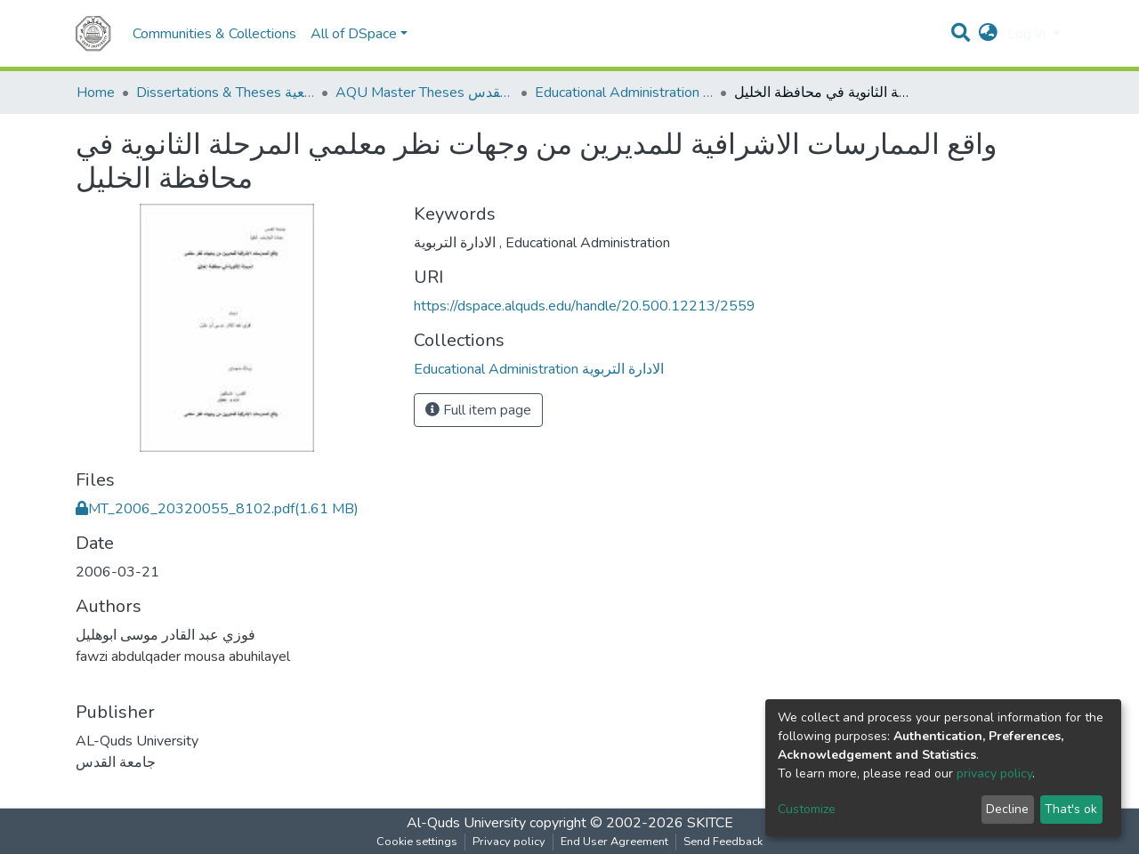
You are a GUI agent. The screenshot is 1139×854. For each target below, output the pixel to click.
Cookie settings (416, 842)
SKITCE (710, 823)
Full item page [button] (478, 410)
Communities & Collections (214, 34)
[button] (988, 33)
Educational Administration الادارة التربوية (624, 92)
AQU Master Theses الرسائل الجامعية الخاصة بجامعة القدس (424, 92)
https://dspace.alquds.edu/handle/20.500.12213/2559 (584, 306)
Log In (1028, 34)
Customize (807, 809)
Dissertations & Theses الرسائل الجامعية (225, 92)
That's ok (1071, 809)
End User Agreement (614, 842)
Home (96, 92)
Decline (1007, 809)
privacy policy (994, 773)
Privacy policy (509, 842)
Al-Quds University (466, 823)
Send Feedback (723, 842)
